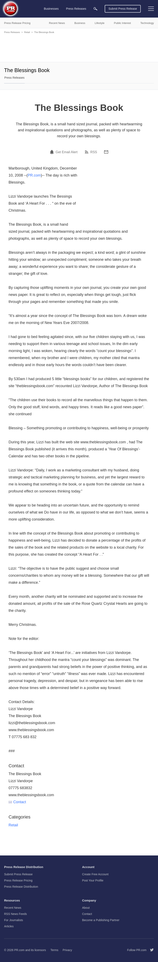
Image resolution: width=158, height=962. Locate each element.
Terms (54, 950)
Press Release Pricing (18, 880)
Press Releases (12, 32)
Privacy (67, 950)
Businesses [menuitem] (51, 8)
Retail (27, 32)
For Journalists (13, 920)
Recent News (12, 907)
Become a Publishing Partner (100, 920)
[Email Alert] (52, 151)
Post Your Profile (92, 880)
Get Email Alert (67, 152)
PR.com (34, 175)
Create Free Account (95, 874)
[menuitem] (95, 9)
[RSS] (87, 151)
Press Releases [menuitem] (76, 8)
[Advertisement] (79, 47)
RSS (93, 152)
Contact (17, 802)
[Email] (106, 151)
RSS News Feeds (15, 914)
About (86, 907)
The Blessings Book (44, 32)
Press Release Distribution (21, 886)
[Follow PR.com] (150, 950)
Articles (9, 926)
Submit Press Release (122, 8)
